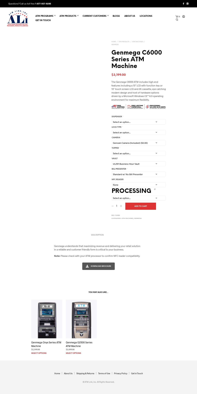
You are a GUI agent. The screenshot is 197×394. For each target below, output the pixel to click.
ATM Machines (137, 42)
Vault (115, 159)
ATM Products (68, 16)
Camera (116, 138)
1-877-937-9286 (43, 3)
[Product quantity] (117, 206)
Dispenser (117, 117)
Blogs (116, 16)
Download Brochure (98, 266)
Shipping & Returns (85, 373)
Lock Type (117, 127)
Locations (146, 16)
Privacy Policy (120, 373)
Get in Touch (43, 20)
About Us (129, 16)
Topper (116, 148)
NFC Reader (118, 179)
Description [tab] (97, 235)
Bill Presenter (119, 169)
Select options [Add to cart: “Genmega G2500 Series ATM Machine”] (73, 353)
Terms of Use (104, 373)
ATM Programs (44, 16)
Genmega (115, 44)
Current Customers (94, 16)
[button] (178, 16)
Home (113, 42)
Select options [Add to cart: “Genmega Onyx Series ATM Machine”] (39, 353)
